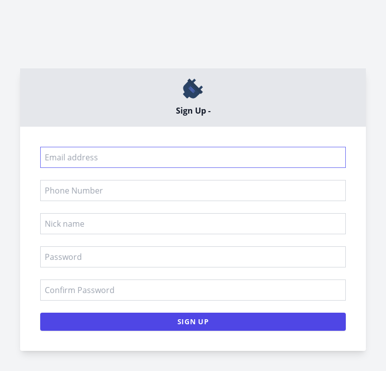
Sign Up (193, 321)
